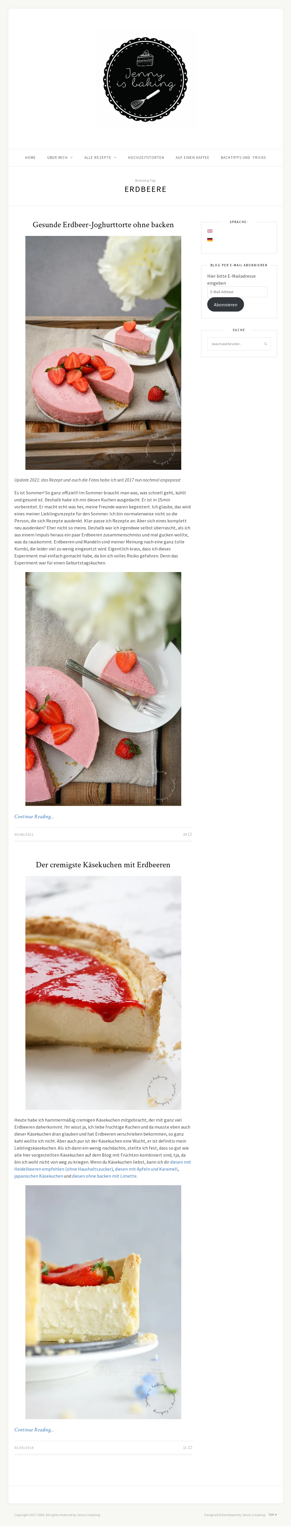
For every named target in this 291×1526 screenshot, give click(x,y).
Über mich (57, 157)
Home (30, 157)
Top (273, 1515)
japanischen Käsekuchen (38, 1176)
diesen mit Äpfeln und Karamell (146, 1169)
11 (187, 1447)
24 (187, 834)
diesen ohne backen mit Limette (104, 1176)
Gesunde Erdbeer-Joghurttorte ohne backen (103, 224)
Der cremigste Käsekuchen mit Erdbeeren (103, 864)
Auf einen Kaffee (193, 157)
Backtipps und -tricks (243, 157)
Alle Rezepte (97, 157)
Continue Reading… (34, 816)
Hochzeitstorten (146, 157)
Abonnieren (225, 304)
